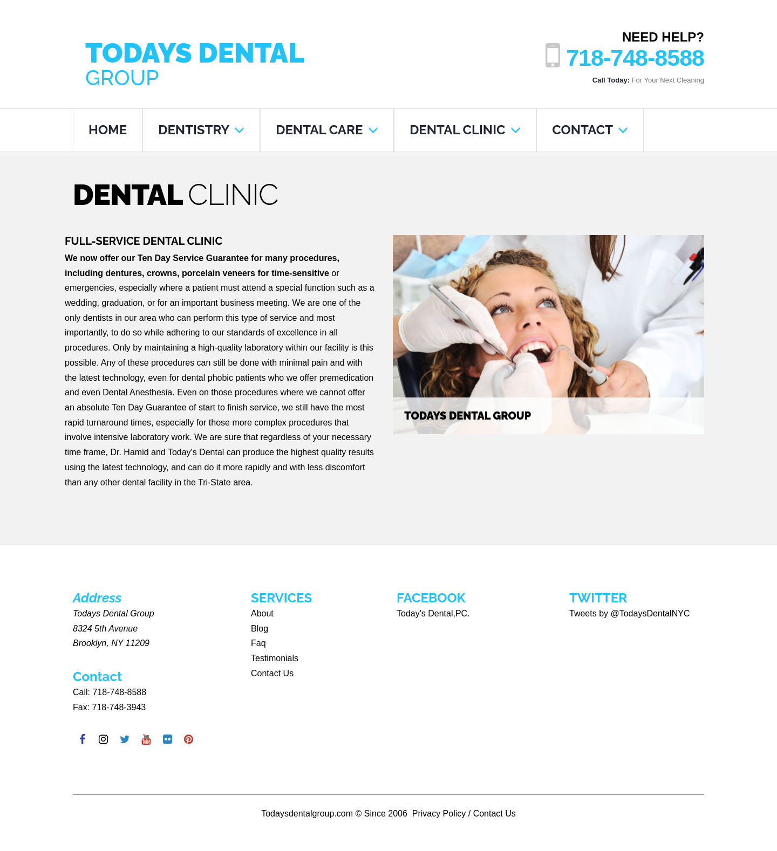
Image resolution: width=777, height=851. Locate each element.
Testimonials (274, 658)
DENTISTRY (201, 130)
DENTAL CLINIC (465, 130)
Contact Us (272, 673)
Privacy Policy (439, 813)
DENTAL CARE (327, 130)
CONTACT (590, 130)
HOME (107, 130)
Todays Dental (202, 62)
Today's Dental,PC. (433, 613)
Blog (259, 628)
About (262, 613)
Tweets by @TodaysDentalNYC (629, 613)
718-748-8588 (635, 58)
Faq (258, 643)
